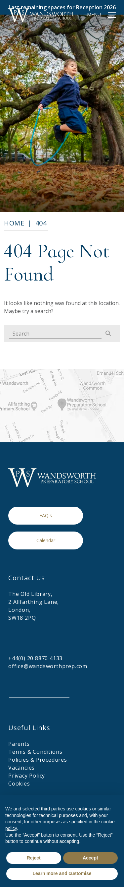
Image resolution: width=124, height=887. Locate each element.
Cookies (19, 783)
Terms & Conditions (35, 751)
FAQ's (45, 515)
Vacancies (21, 767)
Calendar (45, 540)
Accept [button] (90, 857)
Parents (19, 743)
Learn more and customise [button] (61, 873)
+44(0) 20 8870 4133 (35, 658)
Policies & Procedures (37, 759)
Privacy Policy (26, 775)
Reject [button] (34, 857)
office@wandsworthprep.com (47, 666)
